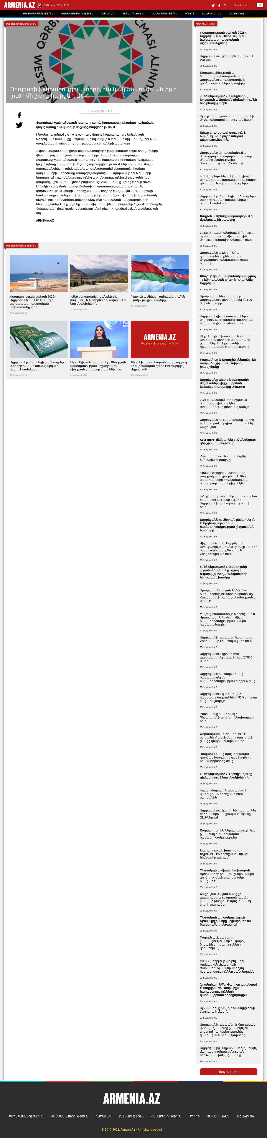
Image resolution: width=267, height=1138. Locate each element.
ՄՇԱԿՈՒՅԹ (246, 1116)
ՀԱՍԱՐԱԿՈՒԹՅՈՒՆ (166, 1116)
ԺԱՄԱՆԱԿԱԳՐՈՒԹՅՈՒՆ (69, 1116)
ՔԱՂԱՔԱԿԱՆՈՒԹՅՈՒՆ (26, 1116)
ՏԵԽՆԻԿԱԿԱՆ (218, 1116)
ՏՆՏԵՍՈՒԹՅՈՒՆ (131, 1116)
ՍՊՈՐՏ (194, 1116)
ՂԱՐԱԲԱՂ (103, 1116)
